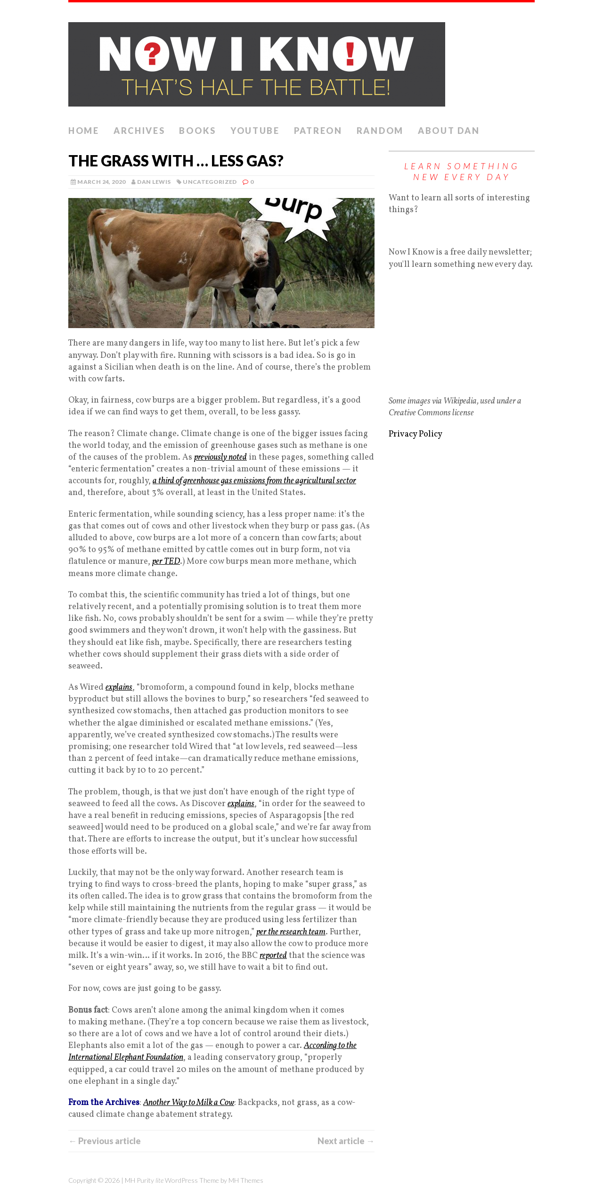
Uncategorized (210, 181)
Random (380, 130)
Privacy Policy (415, 434)
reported (273, 956)
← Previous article (104, 1141)
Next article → (346, 1141)
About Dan (449, 130)
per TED (166, 562)
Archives (139, 130)
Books (197, 130)
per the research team (291, 932)
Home (83, 130)
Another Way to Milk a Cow (188, 1103)
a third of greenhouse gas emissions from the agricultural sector (254, 481)
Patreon (318, 130)
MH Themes (245, 1180)
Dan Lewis (154, 181)
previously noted (220, 457)
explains (119, 687)
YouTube (255, 130)
